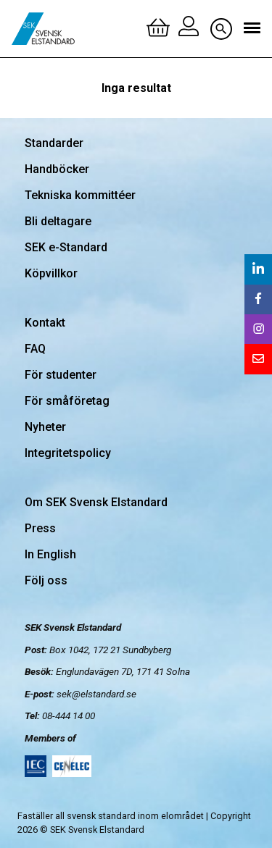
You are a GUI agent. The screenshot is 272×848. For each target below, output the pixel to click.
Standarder (54, 143)
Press (40, 528)
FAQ (35, 349)
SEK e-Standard (66, 247)
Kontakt (45, 322)
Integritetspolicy (68, 453)
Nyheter (45, 427)
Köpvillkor (51, 273)
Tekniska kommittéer (80, 195)
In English (50, 554)
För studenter (60, 375)
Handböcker (57, 169)
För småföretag (67, 401)
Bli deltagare (58, 221)
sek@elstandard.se (96, 694)
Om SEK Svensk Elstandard (96, 502)
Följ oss (46, 580)
